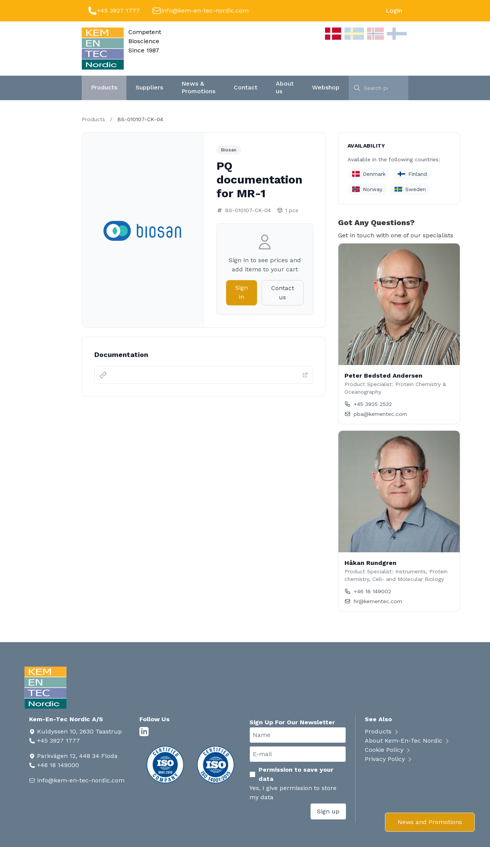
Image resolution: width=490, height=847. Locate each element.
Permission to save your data (291, 774)
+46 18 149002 (367, 591)
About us (285, 87)
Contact (245, 87)
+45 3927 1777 (118, 10)
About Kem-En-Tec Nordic (407, 740)
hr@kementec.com (373, 601)
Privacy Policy (389, 759)
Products (104, 87)
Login (394, 10)
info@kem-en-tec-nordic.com (205, 10)
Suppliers (149, 87)
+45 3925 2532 (368, 404)
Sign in (241, 292)
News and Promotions (430, 822)
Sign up (328, 811)
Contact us (282, 292)
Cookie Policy (388, 749)
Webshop (326, 87)
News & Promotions (198, 87)
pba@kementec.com (375, 414)
